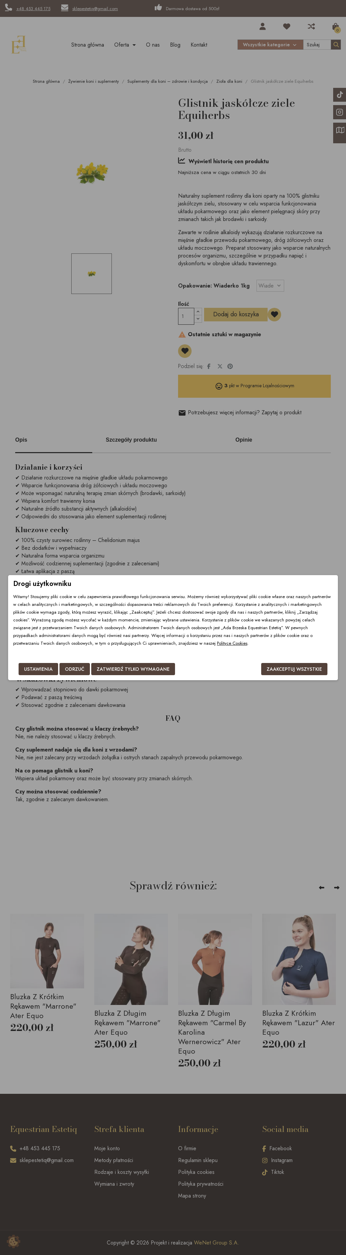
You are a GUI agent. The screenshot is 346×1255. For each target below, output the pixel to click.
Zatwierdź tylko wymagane (133, 669)
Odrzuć (74, 669)
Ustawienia (38, 669)
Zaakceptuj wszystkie (294, 669)
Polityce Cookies (232, 643)
